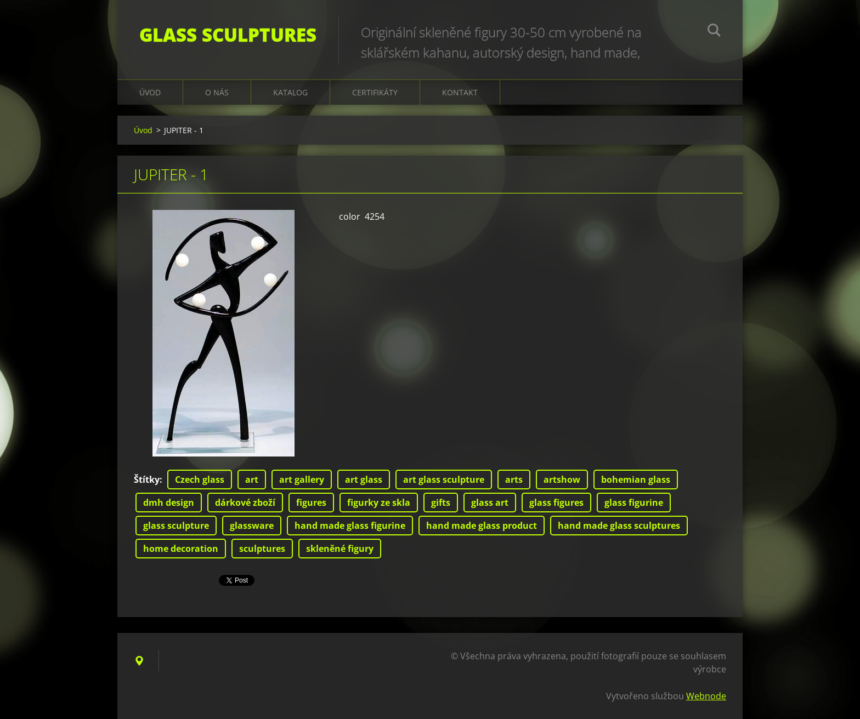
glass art (489, 503)
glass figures (556, 503)
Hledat (714, 32)
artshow (562, 479)
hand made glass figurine (350, 526)
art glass (363, 479)
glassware (252, 526)
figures (311, 503)
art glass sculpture (443, 479)
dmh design (168, 503)
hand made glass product (481, 526)
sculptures (262, 549)
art (251, 479)
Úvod (150, 92)
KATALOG (290, 92)
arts (514, 479)
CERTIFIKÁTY (375, 92)
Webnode (706, 696)
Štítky (147, 479)
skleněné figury (340, 549)
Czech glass (199, 479)
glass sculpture (176, 526)
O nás (217, 92)
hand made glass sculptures (619, 526)
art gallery (301, 479)
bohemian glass (635, 479)
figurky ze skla (378, 503)
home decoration (180, 549)
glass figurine (633, 503)
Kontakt (460, 92)
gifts (440, 503)
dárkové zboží (245, 503)
